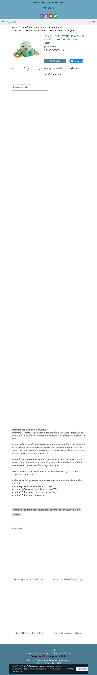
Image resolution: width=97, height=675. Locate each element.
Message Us (77, 61)
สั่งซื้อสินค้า (55, 61)
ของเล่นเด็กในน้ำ (72, 68)
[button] (88, 22)
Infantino (56, 73)
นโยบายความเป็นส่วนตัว (55, 669)
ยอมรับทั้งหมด (82, 669)
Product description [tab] (21, 87)
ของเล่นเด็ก (58, 68)
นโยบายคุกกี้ (19, 671)
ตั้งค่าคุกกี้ (70, 669)
